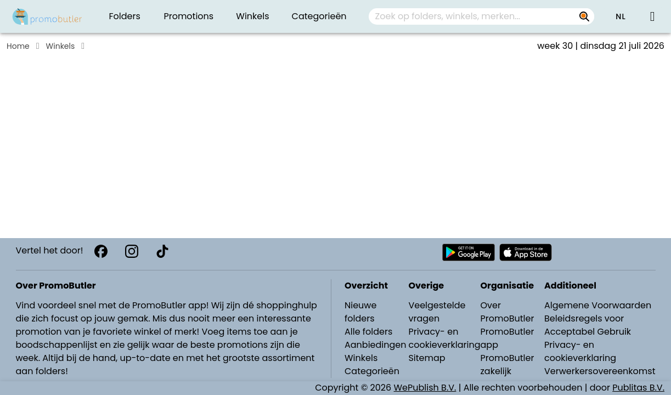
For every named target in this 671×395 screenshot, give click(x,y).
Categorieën (372, 371)
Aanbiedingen (375, 344)
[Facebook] (101, 251)
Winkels (60, 46)
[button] (620, 16)
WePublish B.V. (425, 387)
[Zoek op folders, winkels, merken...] (584, 16)
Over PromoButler (507, 312)
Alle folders (368, 331)
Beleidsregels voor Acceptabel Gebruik (587, 325)
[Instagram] (132, 251)
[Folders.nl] (47, 16)
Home (18, 46)
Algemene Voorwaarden (597, 305)
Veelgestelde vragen (436, 312)
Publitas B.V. (638, 387)
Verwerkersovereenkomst (600, 371)
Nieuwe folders (360, 312)
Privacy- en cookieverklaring (444, 338)
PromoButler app (507, 338)
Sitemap (426, 358)
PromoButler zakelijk (507, 364)
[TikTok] (162, 251)
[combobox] (481, 16)
